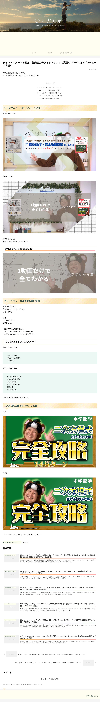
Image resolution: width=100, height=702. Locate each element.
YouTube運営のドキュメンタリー (12, 543)
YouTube (25, 543)
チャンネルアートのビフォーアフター (50, 87)
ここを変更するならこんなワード (52, 96)
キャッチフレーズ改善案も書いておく (50, 93)
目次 (47, 83)
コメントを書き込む (50, 682)
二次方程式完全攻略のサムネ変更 (49, 99)
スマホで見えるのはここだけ (50, 90)
